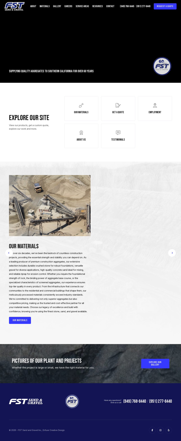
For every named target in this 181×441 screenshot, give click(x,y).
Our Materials (20, 320)
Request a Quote (165, 6)
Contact (110, 6)
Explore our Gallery (155, 364)
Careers (68, 6)
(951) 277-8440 (143, 6)
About (33, 6)
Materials (45, 6)
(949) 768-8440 (127, 6)
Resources (97, 6)
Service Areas (82, 6)
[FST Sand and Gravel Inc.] (15, 6)
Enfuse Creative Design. (54, 430)
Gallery (57, 6)
